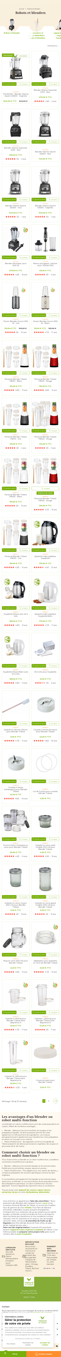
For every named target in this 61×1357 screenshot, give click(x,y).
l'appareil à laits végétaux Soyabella (26, 1230)
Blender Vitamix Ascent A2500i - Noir (45, 153)
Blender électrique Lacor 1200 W (16, 264)
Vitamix (28, 1208)
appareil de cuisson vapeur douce (34, 1190)
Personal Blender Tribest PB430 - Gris (16, 557)
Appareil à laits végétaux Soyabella (45, 557)
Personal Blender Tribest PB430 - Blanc (16, 496)
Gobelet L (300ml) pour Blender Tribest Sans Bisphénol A (45, 1021)
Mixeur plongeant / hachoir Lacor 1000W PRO (45, 264)
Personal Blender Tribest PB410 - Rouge (45, 380)
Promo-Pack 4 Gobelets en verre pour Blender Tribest (15, 846)
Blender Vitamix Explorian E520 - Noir (15, 149)
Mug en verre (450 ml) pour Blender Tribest (15, 962)
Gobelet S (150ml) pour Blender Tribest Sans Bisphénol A (15, 1021)
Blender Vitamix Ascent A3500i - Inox (15, 207)
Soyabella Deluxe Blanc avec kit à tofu (15, 673)
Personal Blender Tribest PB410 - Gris (16, 438)
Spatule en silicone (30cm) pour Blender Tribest (15, 731)
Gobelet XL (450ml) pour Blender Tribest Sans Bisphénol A (16, 1078)
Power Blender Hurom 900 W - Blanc (45, 322)
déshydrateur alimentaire (37, 1192)
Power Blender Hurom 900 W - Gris (15, 322)
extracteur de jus (10, 1192)
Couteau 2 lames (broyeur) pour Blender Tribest (45, 731)
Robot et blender (12, 33)
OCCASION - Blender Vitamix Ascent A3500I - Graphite (16, 95)
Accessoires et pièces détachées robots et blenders (36, 35)
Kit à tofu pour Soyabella (45, 672)
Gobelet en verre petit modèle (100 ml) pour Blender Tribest (45, 847)
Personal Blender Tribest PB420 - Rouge (45, 438)
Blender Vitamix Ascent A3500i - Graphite (45, 207)
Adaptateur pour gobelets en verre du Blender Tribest (45, 962)
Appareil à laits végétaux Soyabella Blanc (45, 615)
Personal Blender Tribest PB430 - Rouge (45, 500)
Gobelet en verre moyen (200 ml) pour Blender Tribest (16, 905)
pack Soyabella (24, 1234)
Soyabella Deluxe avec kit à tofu (16, 615)
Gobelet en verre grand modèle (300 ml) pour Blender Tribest (45, 905)
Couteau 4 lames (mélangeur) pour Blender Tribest (15, 789)
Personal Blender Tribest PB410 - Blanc (16, 380)
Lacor (45, 1203)
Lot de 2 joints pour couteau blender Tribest (45, 792)
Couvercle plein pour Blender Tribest (45, 1081)
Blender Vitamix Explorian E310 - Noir (45, 91)
